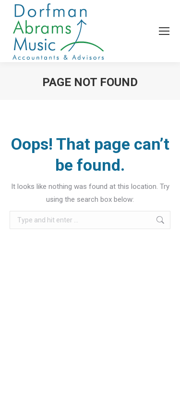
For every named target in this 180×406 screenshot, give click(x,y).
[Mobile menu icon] (164, 31)
